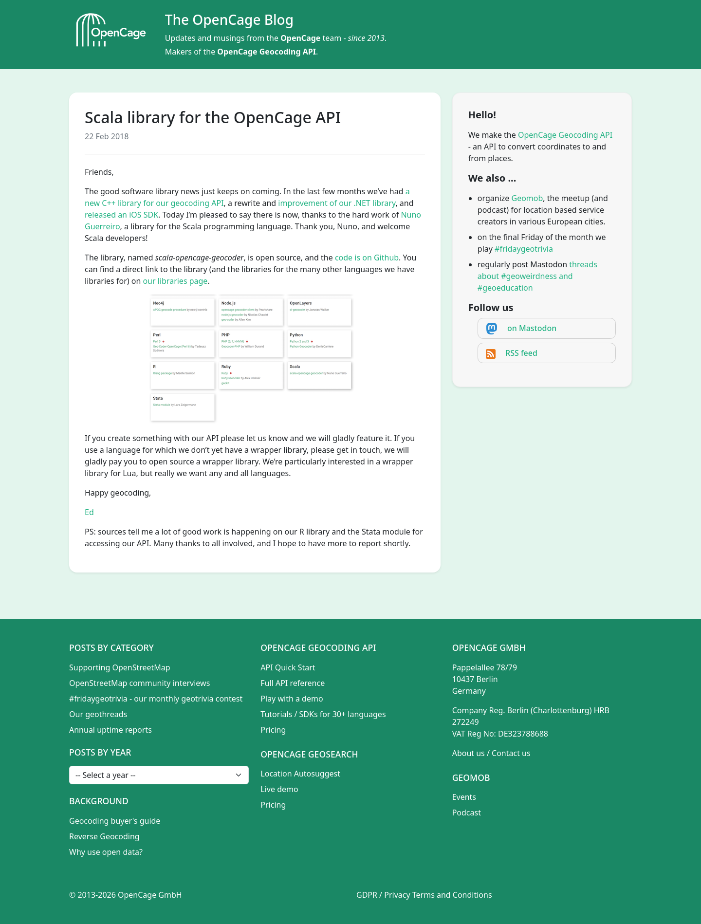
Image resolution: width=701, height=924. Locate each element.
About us (468, 753)
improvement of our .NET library (336, 203)
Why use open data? (106, 852)
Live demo (279, 789)
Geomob (527, 198)
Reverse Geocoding (104, 836)
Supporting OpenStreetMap (119, 667)
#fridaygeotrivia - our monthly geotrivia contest (155, 698)
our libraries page (175, 281)
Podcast (466, 812)
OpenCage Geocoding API (266, 51)
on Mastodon (531, 328)
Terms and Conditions (452, 894)
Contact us (511, 753)
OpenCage (300, 38)
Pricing (273, 729)
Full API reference (292, 683)
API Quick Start (287, 667)
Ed (89, 512)
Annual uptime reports (110, 729)
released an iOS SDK (121, 214)
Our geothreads (98, 714)
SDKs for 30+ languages (342, 714)
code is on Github (367, 257)
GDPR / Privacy (383, 894)
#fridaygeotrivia (524, 248)
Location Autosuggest (300, 773)
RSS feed (521, 353)
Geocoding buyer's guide (114, 820)
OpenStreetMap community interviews (139, 683)
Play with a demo (291, 698)
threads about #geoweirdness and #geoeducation (537, 276)
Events (464, 797)
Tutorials (276, 714)
